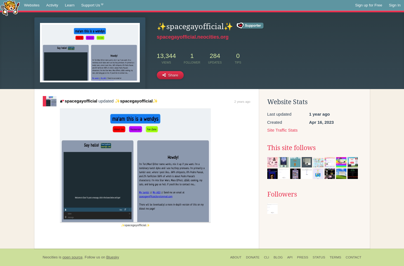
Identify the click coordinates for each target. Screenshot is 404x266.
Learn (70, 5)
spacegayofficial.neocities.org (193, 37)
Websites (31, 5)
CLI (266, 257)
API (289, 257)
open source (72, 257)
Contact (353, 257)
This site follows (291, 147)
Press (302, 257)
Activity (52, 5)
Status (319, 257)
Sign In (395, 5)
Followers (282, 194)
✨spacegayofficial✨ (136, 101)
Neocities (50, 257)
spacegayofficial (78, 101)
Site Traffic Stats (282, 130)
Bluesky (112, 257)
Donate (252, 257)
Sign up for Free (368, 5)
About (236, 257)
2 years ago (242, 101)
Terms (335, 257)
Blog (278, 257)
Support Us (92, 5)
